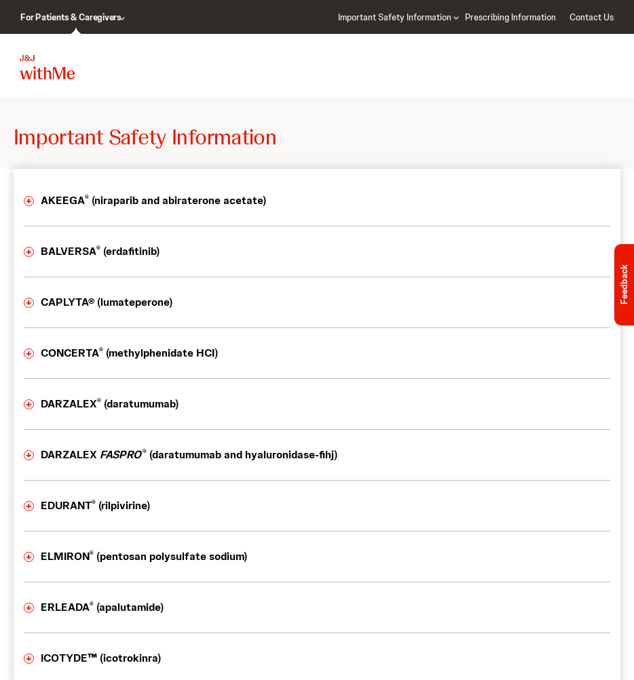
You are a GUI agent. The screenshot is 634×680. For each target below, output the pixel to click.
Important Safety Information (394, 17)
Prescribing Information (510, 17)
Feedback (624, 284)
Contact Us (592, 17)
